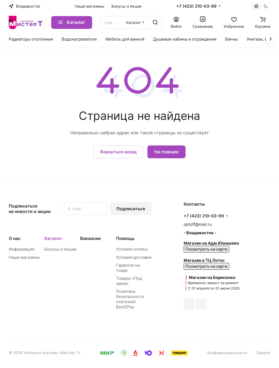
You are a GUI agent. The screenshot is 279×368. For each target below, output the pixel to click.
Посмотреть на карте (206, 249)
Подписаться (130, 208)
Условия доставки (133, 257)
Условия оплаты (132, 249)
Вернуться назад (118, 151)
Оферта (263, 352)
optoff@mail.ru (198, 224)
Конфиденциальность (227, 352)
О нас (14, 238)
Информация (21, 249)
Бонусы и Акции (60, 249)
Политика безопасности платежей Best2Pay (130, 299)
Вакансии (90, 238)
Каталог (53, 238)
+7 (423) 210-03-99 (196, 6)
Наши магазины (24, 257)
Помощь (125, 238)
